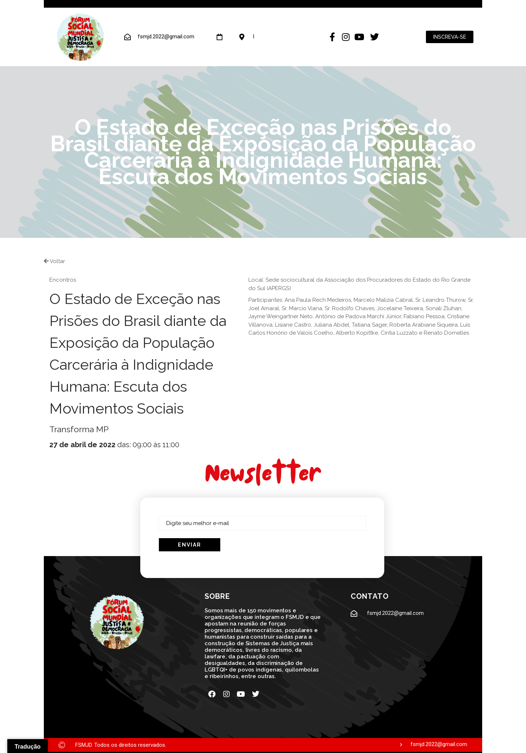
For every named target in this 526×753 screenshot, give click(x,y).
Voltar (54, 261)
